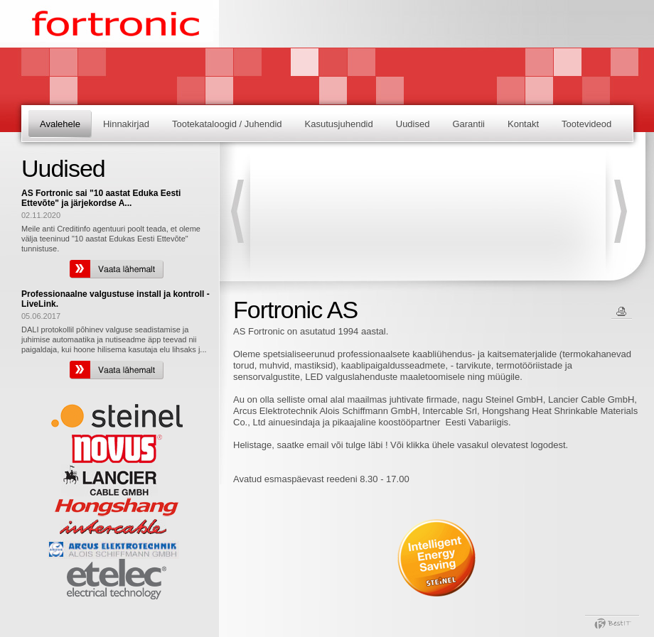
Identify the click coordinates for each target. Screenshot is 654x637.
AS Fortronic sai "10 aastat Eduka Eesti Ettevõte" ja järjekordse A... (101, 198)
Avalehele (60, 124)
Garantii (468, 124)
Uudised (413, 124)
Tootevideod (586, 124)
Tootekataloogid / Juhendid (227, 124)
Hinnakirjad (126, 124)
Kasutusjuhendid (339, 124)
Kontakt (523, 124)
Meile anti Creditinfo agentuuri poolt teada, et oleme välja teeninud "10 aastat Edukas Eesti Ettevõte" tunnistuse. (110, 238)
